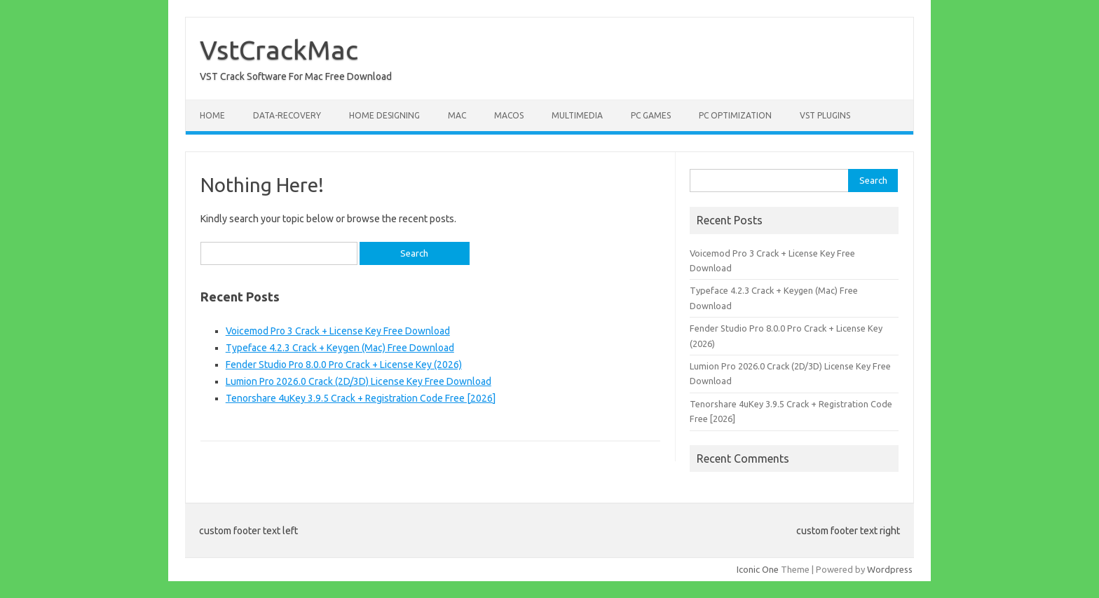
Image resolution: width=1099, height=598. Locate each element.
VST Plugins (825, 115)
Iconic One (758, 569)
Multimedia (577, 115)
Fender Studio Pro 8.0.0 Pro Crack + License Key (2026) (344, 364)
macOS (509, 115)
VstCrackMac (279, 49)
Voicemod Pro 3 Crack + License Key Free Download (338, 331)
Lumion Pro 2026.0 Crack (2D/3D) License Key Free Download (358, 381)
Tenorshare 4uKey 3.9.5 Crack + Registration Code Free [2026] (361, 398)
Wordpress (890, 569)
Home (212, 115)
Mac (457, 115)
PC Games (651, 115)
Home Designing (384, 115)
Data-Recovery (287, 115)
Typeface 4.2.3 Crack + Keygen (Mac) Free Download (340, 347)
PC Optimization (735, 115)
